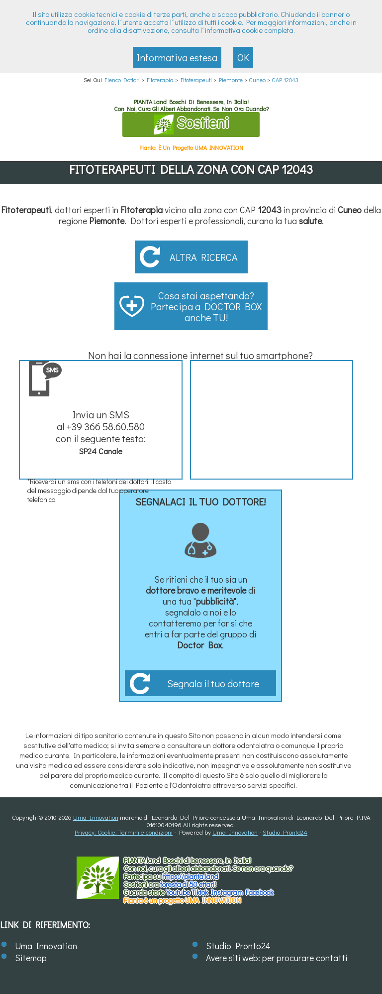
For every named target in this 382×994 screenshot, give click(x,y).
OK (243, 57)
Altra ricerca (204, 256)
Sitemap (31, 958)
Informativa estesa (177, 57)
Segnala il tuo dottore (213, 683)
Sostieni (191, 123)
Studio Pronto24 (285, 832)
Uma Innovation (95, 817)
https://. (190, 876)
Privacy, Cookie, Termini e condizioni (124, 832)
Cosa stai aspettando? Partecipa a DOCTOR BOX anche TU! (206, 306)
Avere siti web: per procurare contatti (276, 958)
